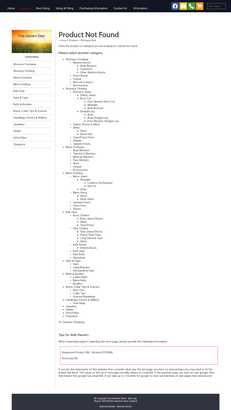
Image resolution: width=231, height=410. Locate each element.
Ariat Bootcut (95, 108)
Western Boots (82, 62)
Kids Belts (79, 254)
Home (11, 8)
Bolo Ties (78, 290)
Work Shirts (87, 199)
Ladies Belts (80, 277)
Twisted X (86, 69)
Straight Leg (87, 111)
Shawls (77, 140)
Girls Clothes (80, 228)
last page (147, 369)
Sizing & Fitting (64, 8)
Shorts (77, 209)
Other (83, 189)
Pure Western (81, 160)
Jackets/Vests (81, 144)
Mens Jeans (80, 176)
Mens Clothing (21, 84)
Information (140, 8)
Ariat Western (88, 66)
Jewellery (18, 124)
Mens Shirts (80, 192)
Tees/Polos (87, 225)
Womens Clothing (23, 71)
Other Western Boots (92, 72)
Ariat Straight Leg (97, 118)
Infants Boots (88, 248)
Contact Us (120, 8)
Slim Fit (91, 186)
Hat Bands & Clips (83, 270)
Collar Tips (79, 293)
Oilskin (17, 131)
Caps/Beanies (81, 267)
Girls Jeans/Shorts (91, 231)
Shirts (76, 127)
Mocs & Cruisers (83, 82)
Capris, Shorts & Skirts (86, 124)
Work (76, 163)
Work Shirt (86, 134)
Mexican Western (83, 157)
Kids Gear (19, 91)
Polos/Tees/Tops (90, 235)
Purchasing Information (93, 8)
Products (25, 8)
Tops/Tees (79, 205)
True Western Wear (116, 398)
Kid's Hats (79, 251)
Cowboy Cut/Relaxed (99, 183)
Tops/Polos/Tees (83, 137)
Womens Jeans (82, 92)
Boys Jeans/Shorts (91, 218)
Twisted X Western (84, 153)
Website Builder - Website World (115, 406)
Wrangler (92, 105)
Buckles (77, 283)
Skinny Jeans (88, 95)
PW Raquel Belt (88, 40)
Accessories (80, 85)
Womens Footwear (24, 64)
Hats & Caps (20, 97)
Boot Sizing (43, 8)
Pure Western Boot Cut (101, 101)
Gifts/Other (20, 137)
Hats (76, 264)
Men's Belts (79, 280)
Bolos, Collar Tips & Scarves (30, 111)
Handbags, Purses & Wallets (30, 117)
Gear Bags (79, 303)
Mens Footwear (22, 77)
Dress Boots (80, 75)
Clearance (19, 144)
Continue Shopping (73, 322)
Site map (132, 398)
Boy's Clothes (81, 215)
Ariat (90, 114)
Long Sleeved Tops (91, 238)
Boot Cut (85, 98)
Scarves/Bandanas (84, 296)
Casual (77, 79)
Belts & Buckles (22, 104)
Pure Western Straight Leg (102, 121)
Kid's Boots (79, 244)
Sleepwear (79, 257)
